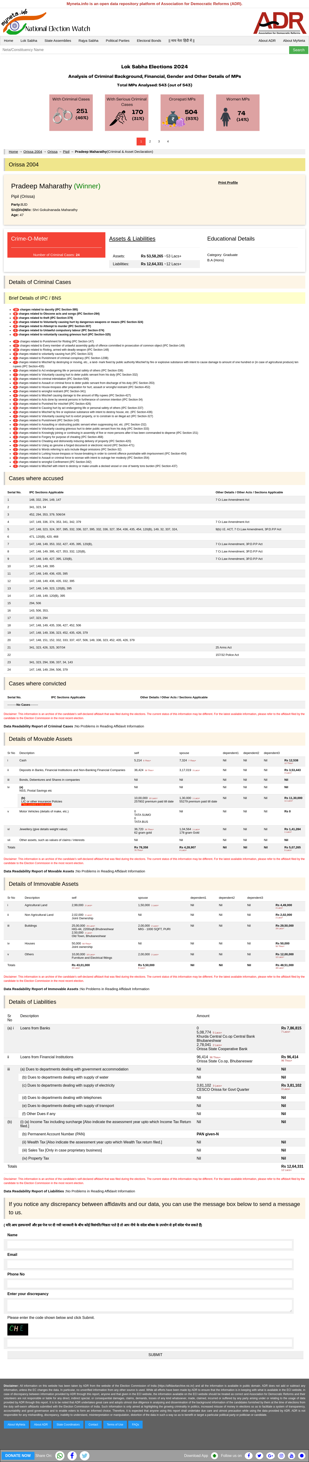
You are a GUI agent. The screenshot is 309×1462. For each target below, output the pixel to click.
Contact (93, 1424)
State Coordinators (68, 1424)
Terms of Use (115, 1424)
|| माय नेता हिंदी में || (181, 40)
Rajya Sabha (88, 40)
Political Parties (118, 40)
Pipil (66, 152)
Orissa (53, 152)
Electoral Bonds (149, 40)
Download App (196, 1456)
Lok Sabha (29, 40)
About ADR (267, 40)
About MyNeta (294, 40)
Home (8, 40)
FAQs (135, 1424)
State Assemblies (58, 40)
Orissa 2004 (32, 152)
